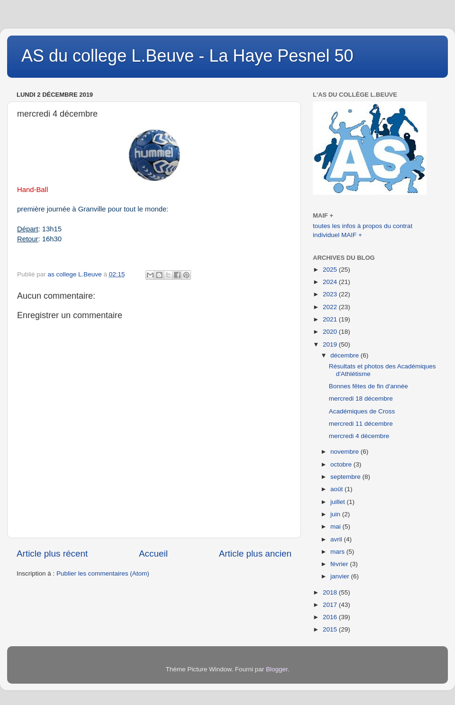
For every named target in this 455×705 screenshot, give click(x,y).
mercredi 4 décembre (359, 435)
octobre (342, 464)
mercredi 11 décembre (361, 423)
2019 (331, 344)
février (340, 564)
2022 (331, 307)
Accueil (153, 554)
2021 (331, 319)
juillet (338, 501)
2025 (331, 269)
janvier (340, 576)
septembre (346, 476)
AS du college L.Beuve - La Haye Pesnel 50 (187, 55)
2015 (331, 629)
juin (336, 514)
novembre (345, 451)
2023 (331, 294)
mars (338, 551)
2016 (331, 617)
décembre (345, 355)
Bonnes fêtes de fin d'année (368, 386)
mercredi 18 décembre (361, 398)
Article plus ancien (255, 554)
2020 (331, 331)
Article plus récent (52, 554)
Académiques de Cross (362, 411)
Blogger (277, 669)
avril (337, 539)
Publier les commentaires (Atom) (102, 573)
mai (336, 526)
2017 (331, 604)
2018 (331, 592)
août (337, 489)
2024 (331, 281)
